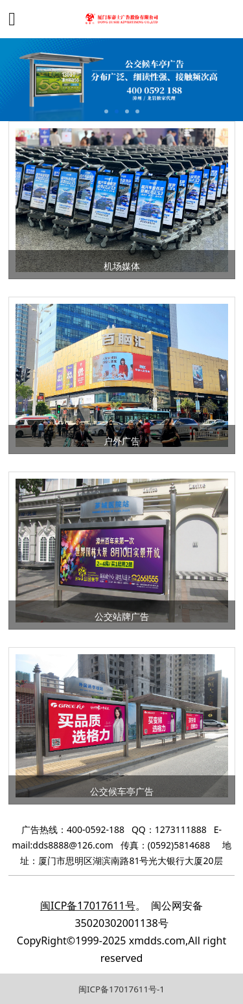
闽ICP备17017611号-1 (121, 989)
